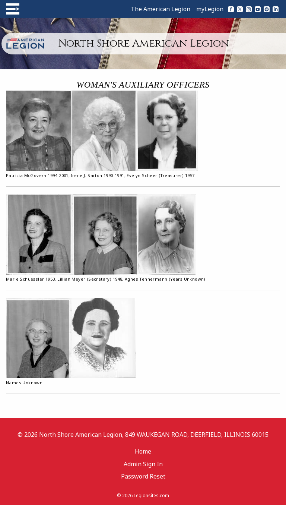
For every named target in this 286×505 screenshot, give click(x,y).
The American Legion (160, 9)
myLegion (209, 9)
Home (143, 451)
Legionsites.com (151, 495)
